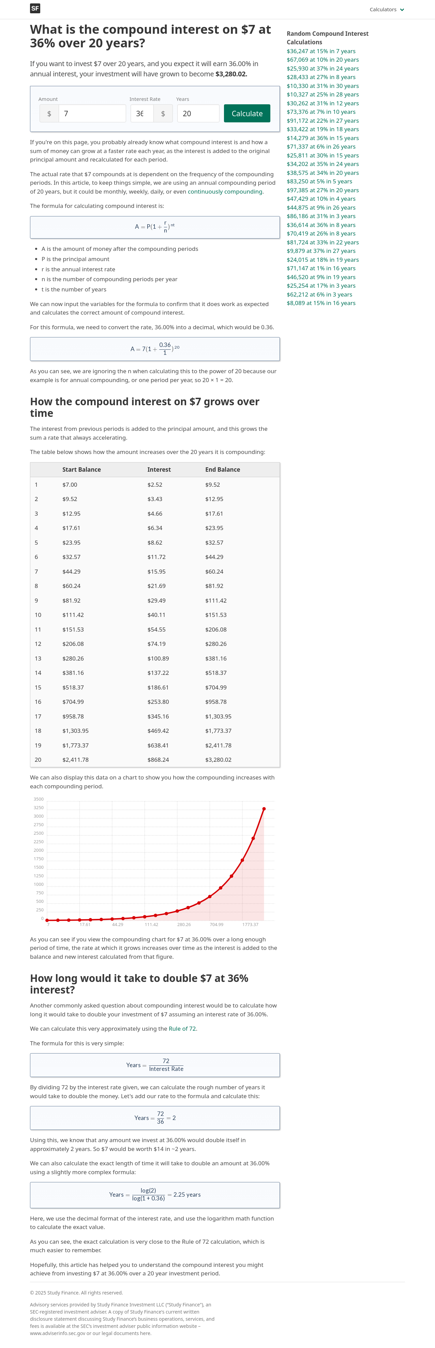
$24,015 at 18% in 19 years (323, 259)
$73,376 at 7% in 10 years (321, 112)
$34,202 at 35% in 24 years (323, 164)
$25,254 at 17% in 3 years (321, 285)
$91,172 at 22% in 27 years (323, 120)
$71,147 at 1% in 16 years (321, 268)
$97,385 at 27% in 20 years (323, 190)
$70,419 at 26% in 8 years (321, 233)
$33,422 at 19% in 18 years (323, 129)
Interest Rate (145, 98)
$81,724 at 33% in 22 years (323, 242)
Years (182, 98)
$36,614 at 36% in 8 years (321, 225)
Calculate (247, 113)
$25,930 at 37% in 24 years (323, 68)
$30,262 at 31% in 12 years (323, 103)
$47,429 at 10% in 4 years (321, 198)
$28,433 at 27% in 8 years (321, 77)
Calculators (383, 9)
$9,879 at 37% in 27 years (321, 251)
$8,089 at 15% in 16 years (321, 303)
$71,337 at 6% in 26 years (321, 146)
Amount (48, 98)
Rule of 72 (182, 1028)
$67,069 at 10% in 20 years (323, 59)
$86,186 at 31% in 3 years (321, 216)
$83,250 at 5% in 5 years (319, 181)
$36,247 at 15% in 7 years (321, 51)
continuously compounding (225, 191)
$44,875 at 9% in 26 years (321, 207)
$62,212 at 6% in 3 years (319, 294)
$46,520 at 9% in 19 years (321, 277)
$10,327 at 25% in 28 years (323, 94)
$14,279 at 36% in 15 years (323, 138)
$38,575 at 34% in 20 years (323, 173)
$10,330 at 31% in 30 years (323, 86)
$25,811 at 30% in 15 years (323, 155)
